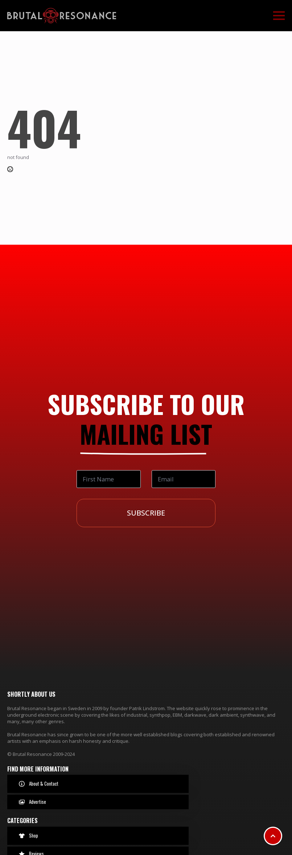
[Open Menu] (279, 15)
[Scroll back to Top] (273, 836)
